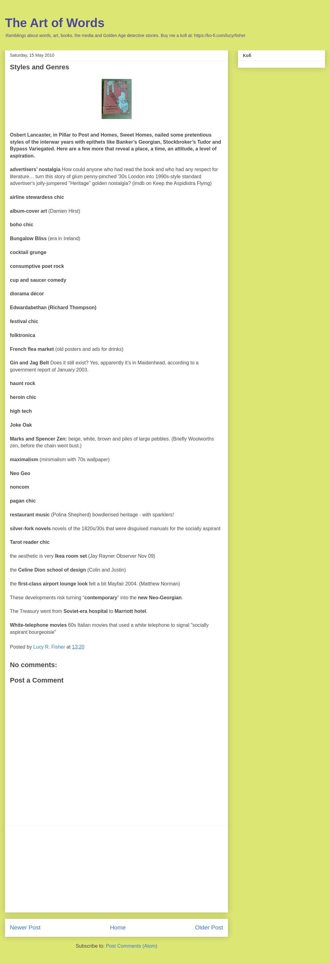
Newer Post (25, 927)
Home (118, 927)
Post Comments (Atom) (131, 946)
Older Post (209, 927)
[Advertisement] (116, 869)
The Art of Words (54, 23)
